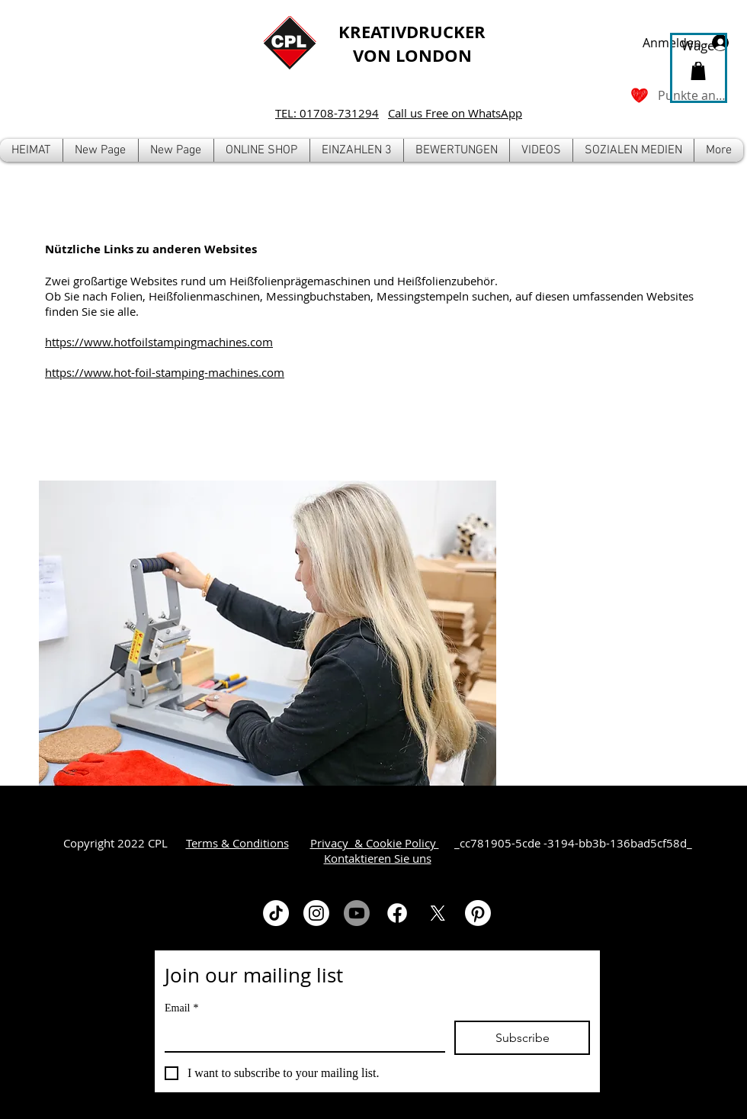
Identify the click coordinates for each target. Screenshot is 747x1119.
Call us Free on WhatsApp (455, 113)
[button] (262, 150)
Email (181, 1008)
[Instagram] (316, 913)
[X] (437, 913)
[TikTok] (276, 913)
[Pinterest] (478, 913)
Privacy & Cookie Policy (374, 843)
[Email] (300, 1036)
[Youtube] (357, 913)
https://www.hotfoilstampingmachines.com (159, 341)
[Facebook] (397, 913)
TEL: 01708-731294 (327, 113)
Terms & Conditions (237, 843)
